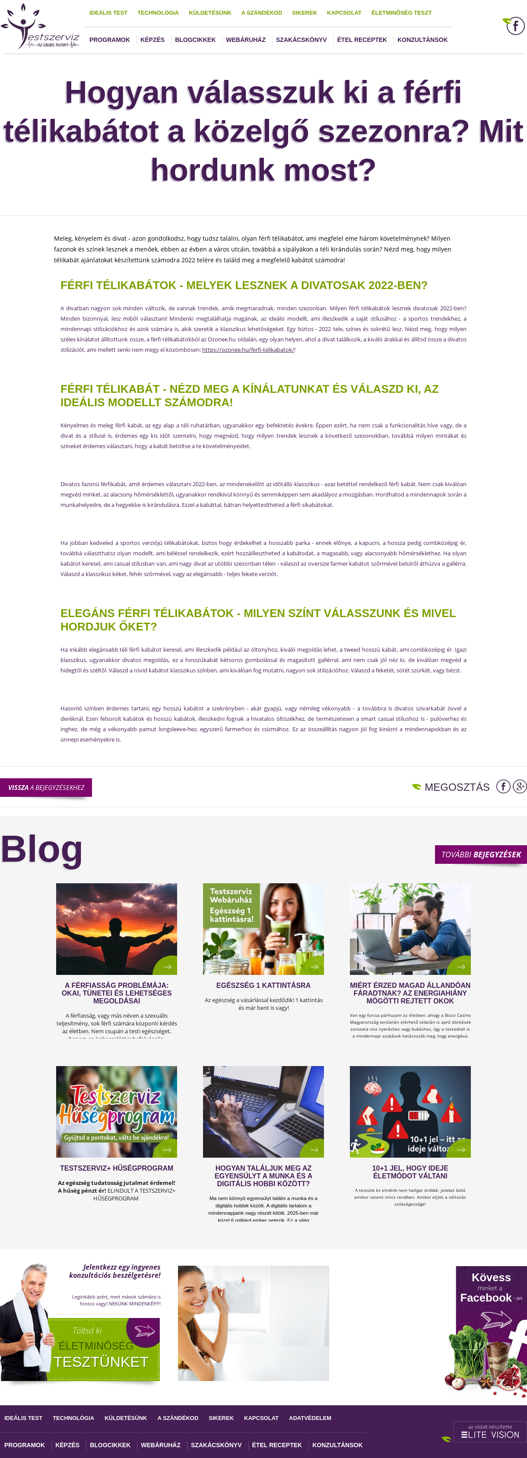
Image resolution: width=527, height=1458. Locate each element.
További (481, 854)
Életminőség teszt (401, 13)
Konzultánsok (422, 39)
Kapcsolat (344, 13)
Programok (109, 39)
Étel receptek (362, 39)
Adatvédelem (310, 1418)
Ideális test (108, 13)
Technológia (158, 13)
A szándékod (261, 13)
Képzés (152, 39)
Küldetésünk (210, 13)
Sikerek (304, 13)
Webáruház (246, 39)
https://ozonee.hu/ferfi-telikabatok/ (248, 349)
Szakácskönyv (301, 39)
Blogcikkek (195, 39)
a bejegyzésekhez (46, 787)
